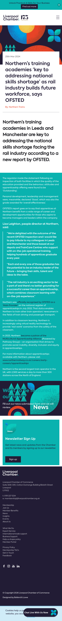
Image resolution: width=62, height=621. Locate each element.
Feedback (7, 555)
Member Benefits (10, 510)
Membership (8, 505)
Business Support (10, 536)
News (5, 513)
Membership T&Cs (11, 550)
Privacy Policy (9, 547)
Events (6, 519)
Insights (6, 516)
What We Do (8, 528)
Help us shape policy (12, 539)
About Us (7, 521)
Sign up (13, 459)
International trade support (15, 534)
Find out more (29, 6)
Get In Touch (8, 553)
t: (9, 496)
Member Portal (9, 542)
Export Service (9, 531)
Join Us (6, 508)
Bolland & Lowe (21, 597)
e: (21, 498)
